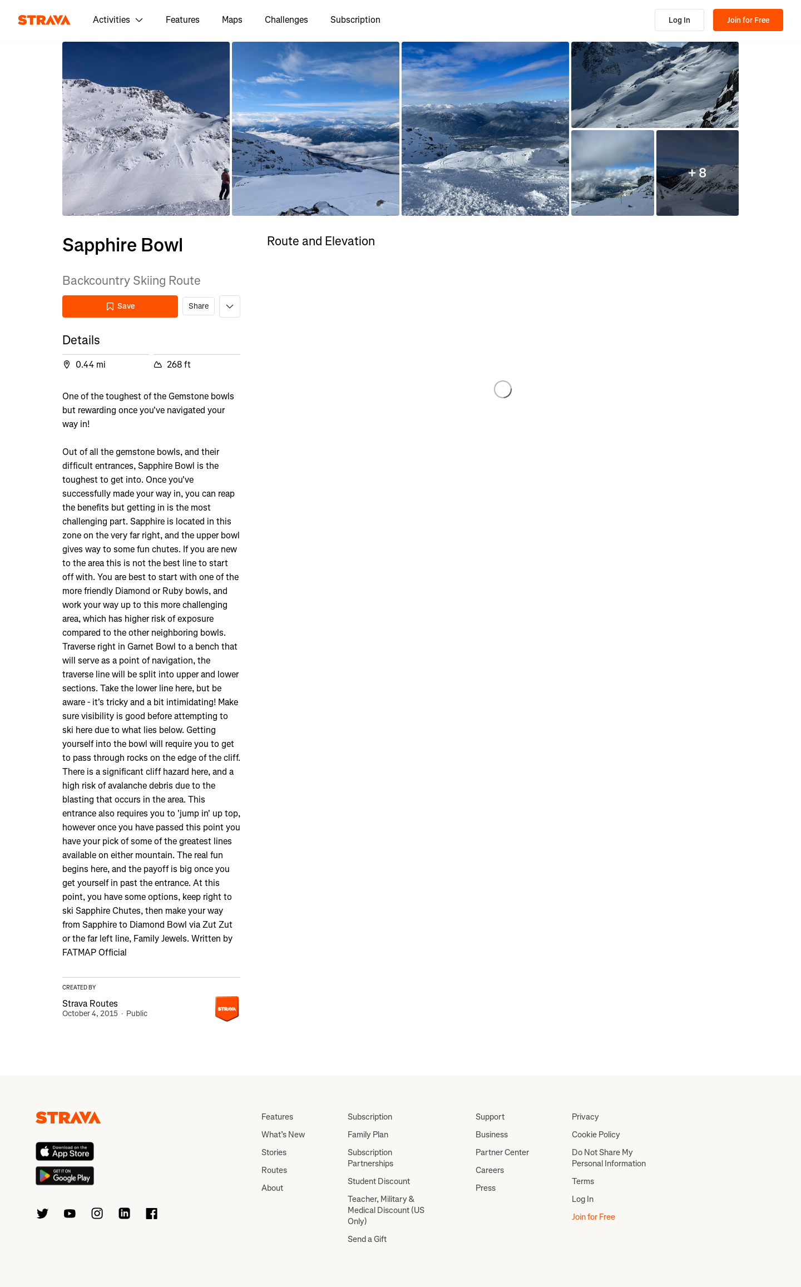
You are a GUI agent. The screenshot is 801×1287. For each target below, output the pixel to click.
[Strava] (44, 20)
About (272, 1188)
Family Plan (368, 1134)
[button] (146, 129)
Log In (679, 20)
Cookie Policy (596, 1134)
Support (490, 1116)
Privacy (585, 1116)
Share (199, 306)
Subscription (355, 20)
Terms (583, 1181)
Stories (273, 1152)
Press (486, 1188)
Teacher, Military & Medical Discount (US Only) (386, 1210)
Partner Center (502, 1152)
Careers (490, 1170)
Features (183, 20)
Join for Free (748, 20)
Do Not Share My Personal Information (609, 1158)
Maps (232, 20)
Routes (274, 1170)
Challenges (286, 20)
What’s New (283, 1134)
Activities (118, 20)
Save (120, 306)
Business (492, 1134)
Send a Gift (367, 1239)
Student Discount (379, 1181)
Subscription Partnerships (370, 1158)
